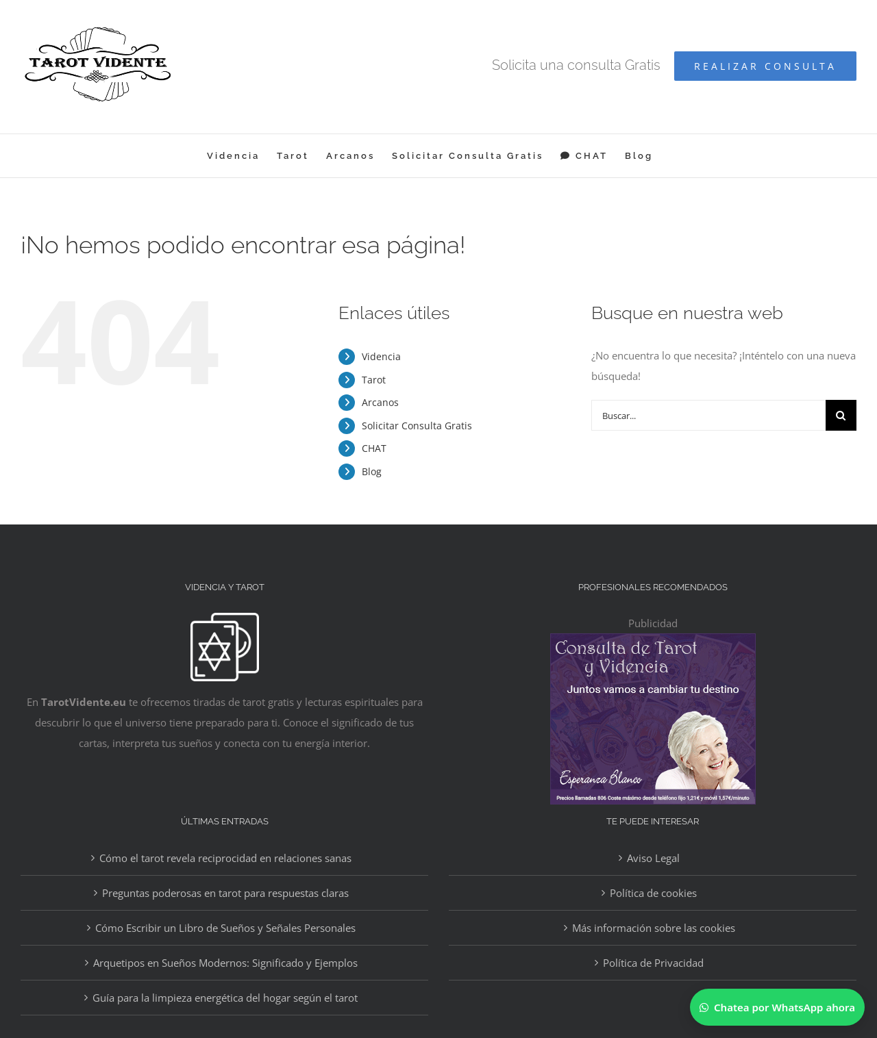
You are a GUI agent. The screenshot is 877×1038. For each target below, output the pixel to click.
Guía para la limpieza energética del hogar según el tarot (225, 997)
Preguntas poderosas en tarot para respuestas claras (225, 893)
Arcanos (380, 402)
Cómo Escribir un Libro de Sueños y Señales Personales (225, 928)
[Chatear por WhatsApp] (777, 1007)
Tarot (374, 379)
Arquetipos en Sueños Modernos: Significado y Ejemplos (225, 963)
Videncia (381, 356)
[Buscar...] (708, 415)
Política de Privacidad (653, 963)
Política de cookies (653, 893)
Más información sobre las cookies (653, 928)
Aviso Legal (653, 858)
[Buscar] (841, 415)
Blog (372, 471)
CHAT (374, 448)
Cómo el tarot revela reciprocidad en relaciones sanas (225, 858)
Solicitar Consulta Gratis (417, 425)
